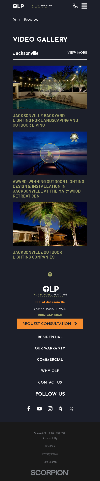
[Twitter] (71, 408)
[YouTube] (39, 408)
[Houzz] (60, 408)
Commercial (50, 360)
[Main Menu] (84, 6)
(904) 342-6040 (50, 315)
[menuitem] (50, 438)
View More (77, 52)
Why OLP (50, 371)
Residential (50, 337)
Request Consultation (50, 324)
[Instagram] (50, 408)
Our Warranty (50, 348)
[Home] (32, 6)
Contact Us (50, 383)
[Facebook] (28, 408)
